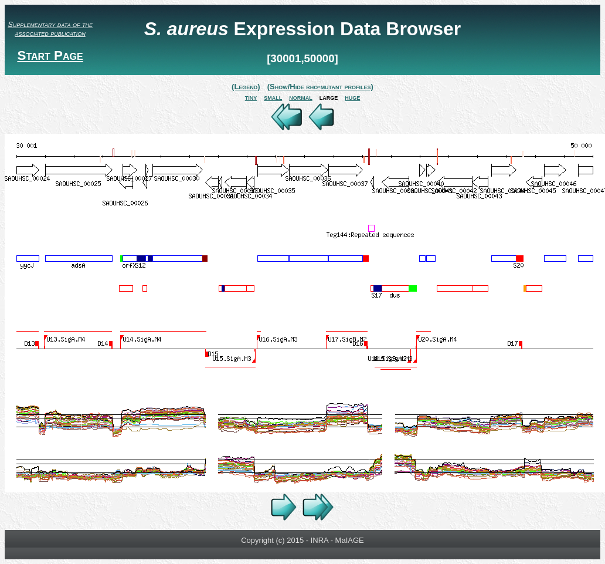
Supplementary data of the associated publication (50, 29)
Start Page (50, 55)
